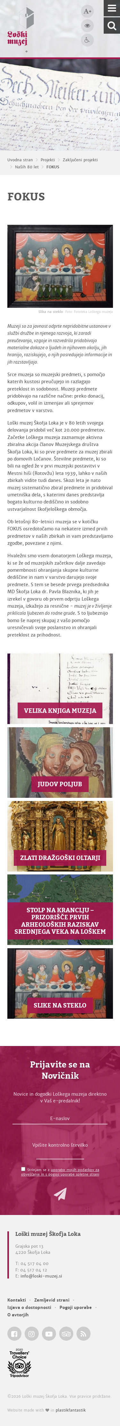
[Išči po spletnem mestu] (112, 25)
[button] (60, 1194)
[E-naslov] (60, 1120)
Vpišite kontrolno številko (60, 1145)
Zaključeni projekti (80, 160)
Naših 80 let (27, 167)
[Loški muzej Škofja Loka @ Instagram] (32, 1334)
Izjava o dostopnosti (29, 1307)
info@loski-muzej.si (41, 1276)
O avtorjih (18, 1315)
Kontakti (16, 1300)
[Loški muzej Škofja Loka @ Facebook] (14, 1334)
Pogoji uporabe (76, 1307)
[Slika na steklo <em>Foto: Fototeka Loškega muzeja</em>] (60, 266)
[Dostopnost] (87, 40)
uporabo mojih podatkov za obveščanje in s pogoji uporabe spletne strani (60, 1172)
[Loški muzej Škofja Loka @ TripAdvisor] (66, 1334)
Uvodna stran (20, 160)
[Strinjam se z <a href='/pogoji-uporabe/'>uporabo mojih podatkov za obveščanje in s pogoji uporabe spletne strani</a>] (23, 1169)
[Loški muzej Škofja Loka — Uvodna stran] (20, 29)
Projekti (48, 160)
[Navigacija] (112, 8)
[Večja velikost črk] (87, 11)
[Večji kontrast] (87, 25)
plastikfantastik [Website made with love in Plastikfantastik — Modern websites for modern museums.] (71, 1410)
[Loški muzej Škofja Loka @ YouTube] (49, 1334)
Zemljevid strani (51, 1300)
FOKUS (52, 167)
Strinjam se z (60, 1172)
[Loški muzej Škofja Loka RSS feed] (83, 1334)
